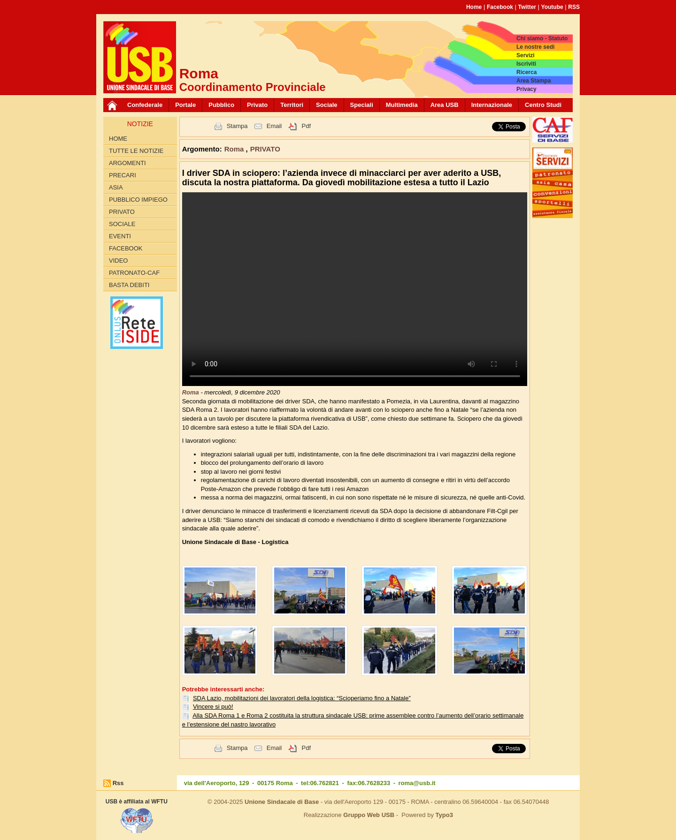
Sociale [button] (327, 104)
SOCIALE (122, 223)
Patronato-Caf (134, 272)
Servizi (525, 55)
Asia (116, 187)
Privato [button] (257, 104)
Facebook (500, 7)
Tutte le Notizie (136, 150)
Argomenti (127, 162)
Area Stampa (533, 80)
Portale (185, 104)
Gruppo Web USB (368, 814)
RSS (574, 7)
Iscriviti (526, 64)
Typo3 (444, 814)
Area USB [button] (444, 104)
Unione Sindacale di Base (282, 801)
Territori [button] (291, 104)
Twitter (527, 7)
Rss (118, 783)
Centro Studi (543, 104)
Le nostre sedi (535, 47)
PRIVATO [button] (265, 149)
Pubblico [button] (221, 104)
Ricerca (526, 72)
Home (474, 7)
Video (118, 260)
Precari (122, 175)
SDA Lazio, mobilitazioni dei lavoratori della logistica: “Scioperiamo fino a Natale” (302, 698)
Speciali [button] (361, 104)
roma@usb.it (417, 783)
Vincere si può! (213, 706)
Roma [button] (235, 149)
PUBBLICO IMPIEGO (138, 199)
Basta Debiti (129, 284)
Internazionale (491, 104)
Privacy (526, 89)
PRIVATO (122, 211)
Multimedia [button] (402, 104)
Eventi (120, 236)
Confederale (144, 104)
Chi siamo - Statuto (542, 38)
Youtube (552, 7)
